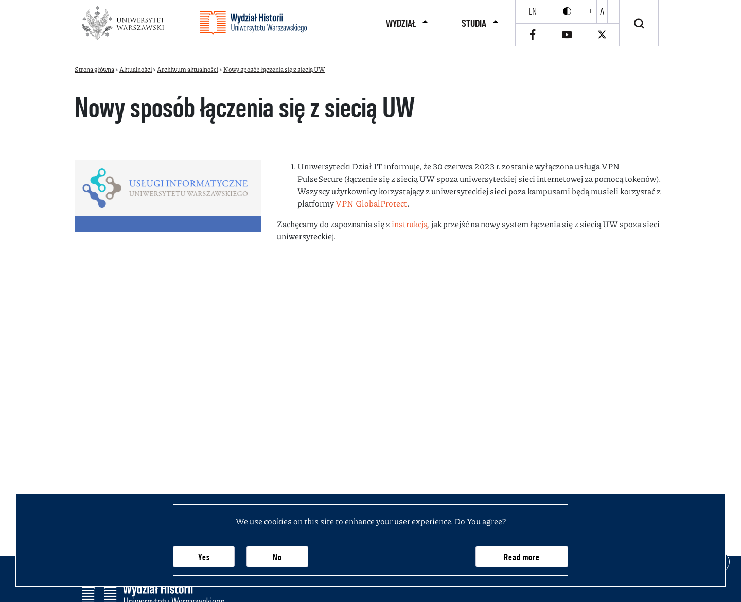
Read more (522, 557)
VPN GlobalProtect (371, 203)
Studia (474, 23)
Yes (204, 557)
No (277, 557)
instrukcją (410, 224)
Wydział (401, 23)
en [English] (532, 11)
